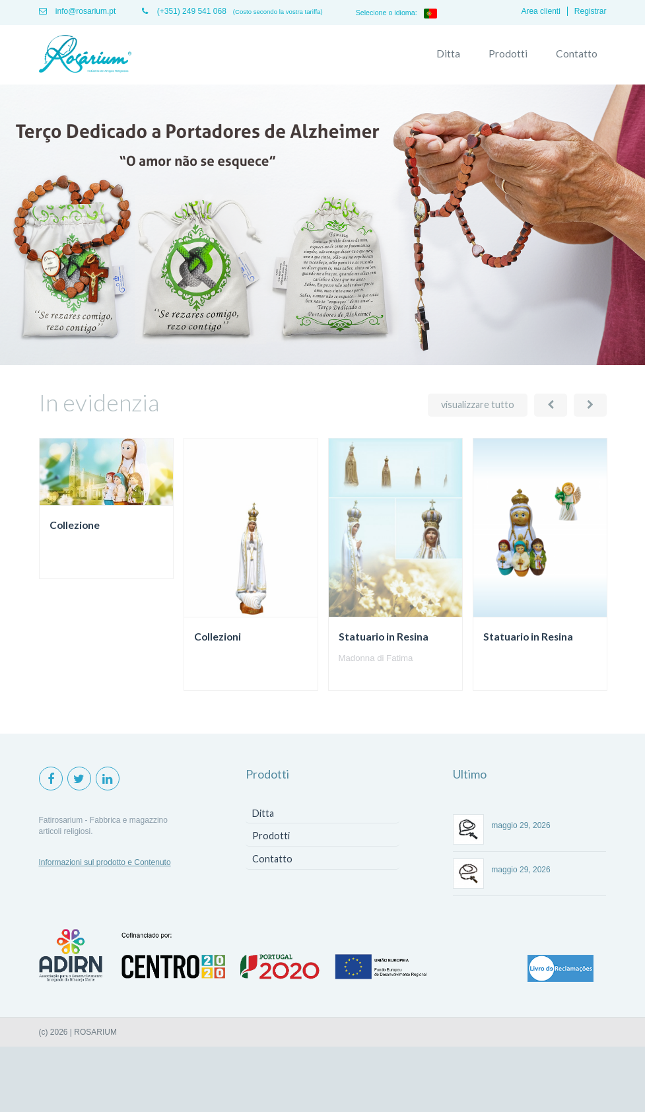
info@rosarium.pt (77, 11)
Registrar (590, 11)
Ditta (448, 53)
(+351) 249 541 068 (184, 11)
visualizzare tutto (477, 404)
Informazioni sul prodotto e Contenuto (105, 862)
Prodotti (508, 53)
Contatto (576, 53)
